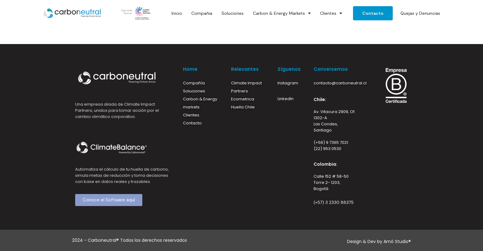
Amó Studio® (397, 241)
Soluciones (232, 13)
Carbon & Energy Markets (282, 13)
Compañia (201, 13)
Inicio (177, 13)
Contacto (373, 13)
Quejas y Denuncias (420, 13)
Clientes (331, 13)
